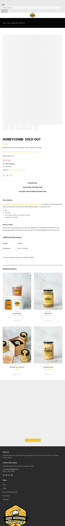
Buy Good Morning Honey (10, 492)
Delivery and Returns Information (32, 191)
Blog (4, 485)
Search (4, 11)
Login (3, 5)
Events (5, 488)
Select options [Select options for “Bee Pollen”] (48, 321)
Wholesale (6, 500)
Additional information (32, 187)
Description (32, 183)
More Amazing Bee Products (19, 170)
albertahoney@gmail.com (11, 469)
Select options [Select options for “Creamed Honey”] (48, 374)
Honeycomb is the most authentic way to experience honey (22, 204)
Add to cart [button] (17, 374)
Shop (8, 23)
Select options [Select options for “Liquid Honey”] (17, 321)
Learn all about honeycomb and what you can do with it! (21, 152)
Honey (10, 170)
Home (4, 23)
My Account (6, 496)
